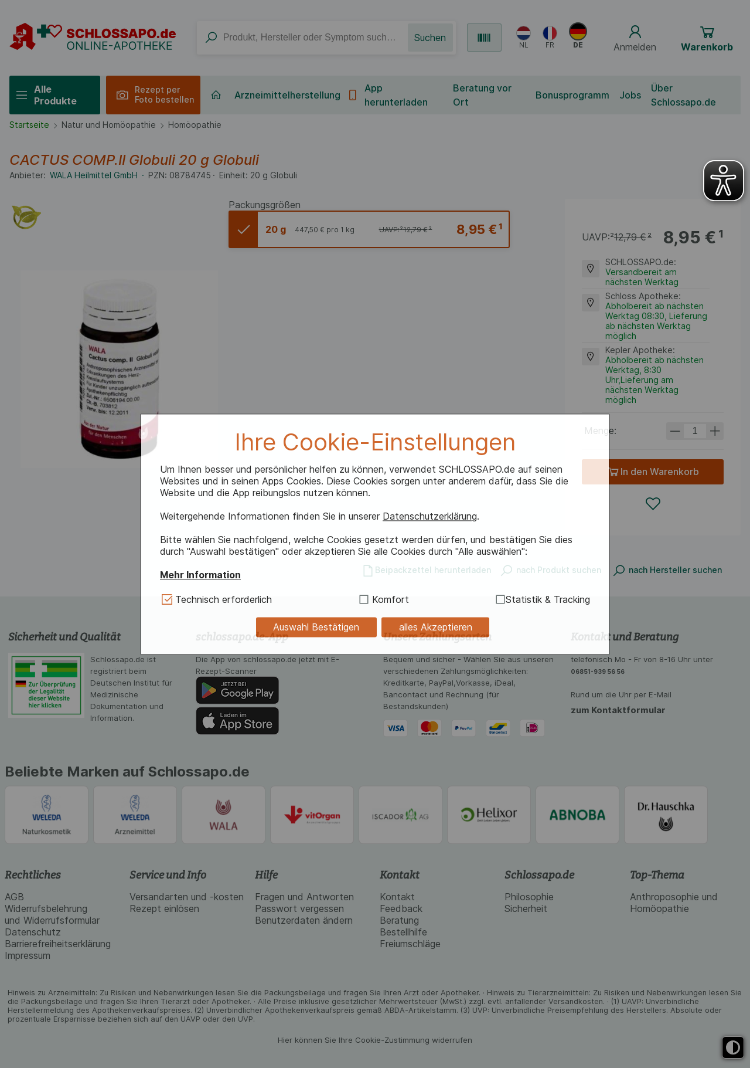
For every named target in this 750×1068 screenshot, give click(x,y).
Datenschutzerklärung (430, 517)
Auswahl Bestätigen (316, 627)
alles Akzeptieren (435, 627)
